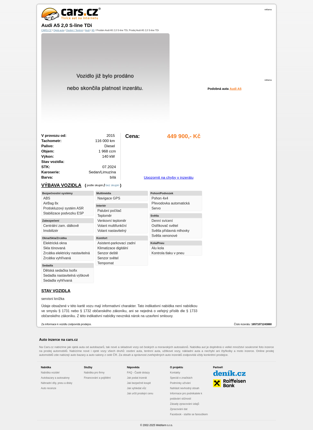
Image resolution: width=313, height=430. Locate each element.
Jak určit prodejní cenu (140, 393)
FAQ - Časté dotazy (138, 372)
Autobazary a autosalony (55, 377)
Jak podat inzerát (137, 377)
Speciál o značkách (181, 377)
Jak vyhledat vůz (136, 388)
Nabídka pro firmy (94, 372)
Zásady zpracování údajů (184, 403)
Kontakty (175, 372)
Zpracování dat (178, 409)
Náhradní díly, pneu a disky (56, 383)
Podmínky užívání (180, 383)
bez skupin (112, 185)
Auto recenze (48, 388)
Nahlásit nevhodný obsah (184, 388)
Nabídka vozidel (50, 372)
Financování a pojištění (97, 377)
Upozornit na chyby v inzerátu (168, 177)
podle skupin (95, 185)
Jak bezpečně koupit (139, 383)
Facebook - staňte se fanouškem (189, 414)
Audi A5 (235, 88)
